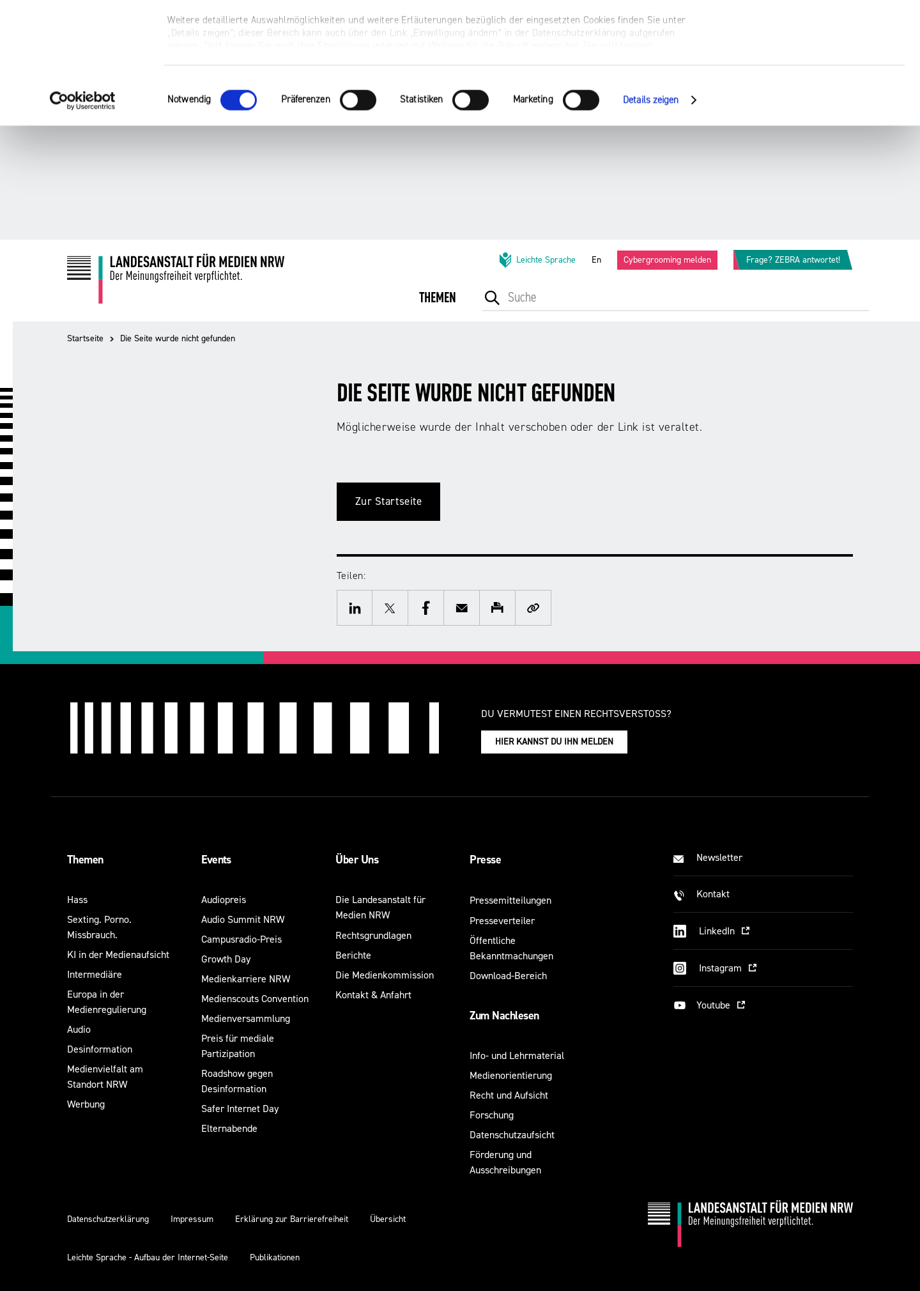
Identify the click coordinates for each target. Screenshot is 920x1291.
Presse (485, 859)
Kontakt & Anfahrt (373, 994)
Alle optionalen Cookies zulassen (813, 32)
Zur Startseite (388, 501)
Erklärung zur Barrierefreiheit (291, 1219)
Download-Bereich (508, 975)
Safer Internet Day (240, 1108)
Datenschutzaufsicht (512, 1134)
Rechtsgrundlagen (373, 935)
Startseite (85, 338)
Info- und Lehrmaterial (517, 1055)
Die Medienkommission (384, 975)
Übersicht (388, 1219)
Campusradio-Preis (241, 939)
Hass (77, 899)
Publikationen (275, 1257)
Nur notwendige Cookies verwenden (813, 71)
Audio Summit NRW (242, 919)
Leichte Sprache (537, 260)
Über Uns (356, 859)
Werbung (86, 1104)
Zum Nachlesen (504, 1015)
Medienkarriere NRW (245, 979)
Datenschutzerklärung (108, 1219)
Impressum (192, 1219)
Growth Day (225, 959)
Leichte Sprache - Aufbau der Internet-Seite (147, 1257)
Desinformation (99, 1049)
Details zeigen (650, 214)
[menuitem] (437, 306)
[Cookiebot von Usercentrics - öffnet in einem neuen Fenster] (83, 214)
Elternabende (229, 1128)
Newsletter (719, 857)
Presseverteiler (502, 920)
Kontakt (713, 894)
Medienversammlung (245, 1018)
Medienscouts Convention (255, 998)
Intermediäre (94, 974)
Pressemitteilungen (510, 900)
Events (216, 859)
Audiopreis (223, 899)
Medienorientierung (511, 1075)
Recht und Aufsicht (509, 1095)
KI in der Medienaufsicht (118, 954)
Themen (85, 859)
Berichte (353, 955)
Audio (79, 1029)
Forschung (492, 1115)
